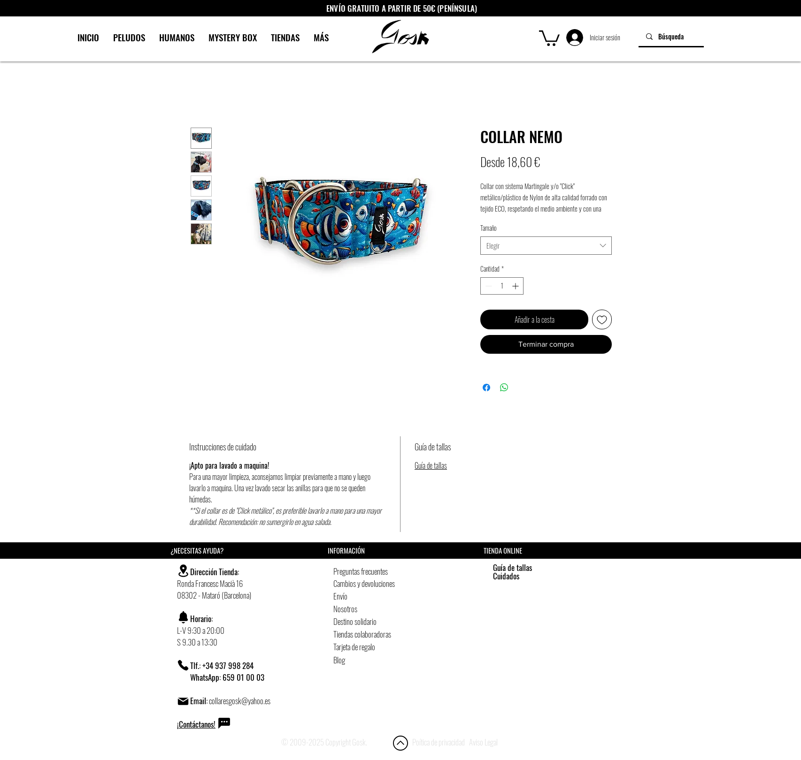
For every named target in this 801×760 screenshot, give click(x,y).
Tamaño (488, 228)
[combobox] (546, 245)
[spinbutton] (501, 286)
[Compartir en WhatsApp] (504, 387)
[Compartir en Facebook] (486, 387)
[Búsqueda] (671, 36)
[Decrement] (487, 286)
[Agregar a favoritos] (602, 319)
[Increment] (516, 286)
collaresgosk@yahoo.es (239, 701)
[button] (549, 37)
